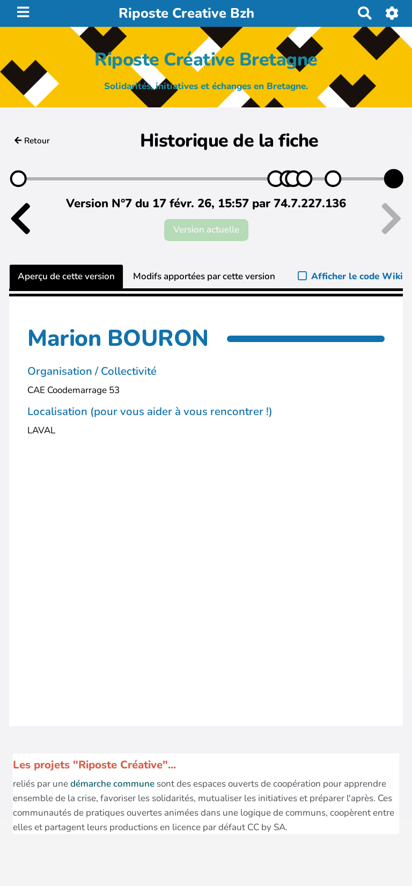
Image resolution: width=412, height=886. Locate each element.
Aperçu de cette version (66, 276)
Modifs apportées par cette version (204, 276)
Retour (32, 140)
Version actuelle (206, 229)
